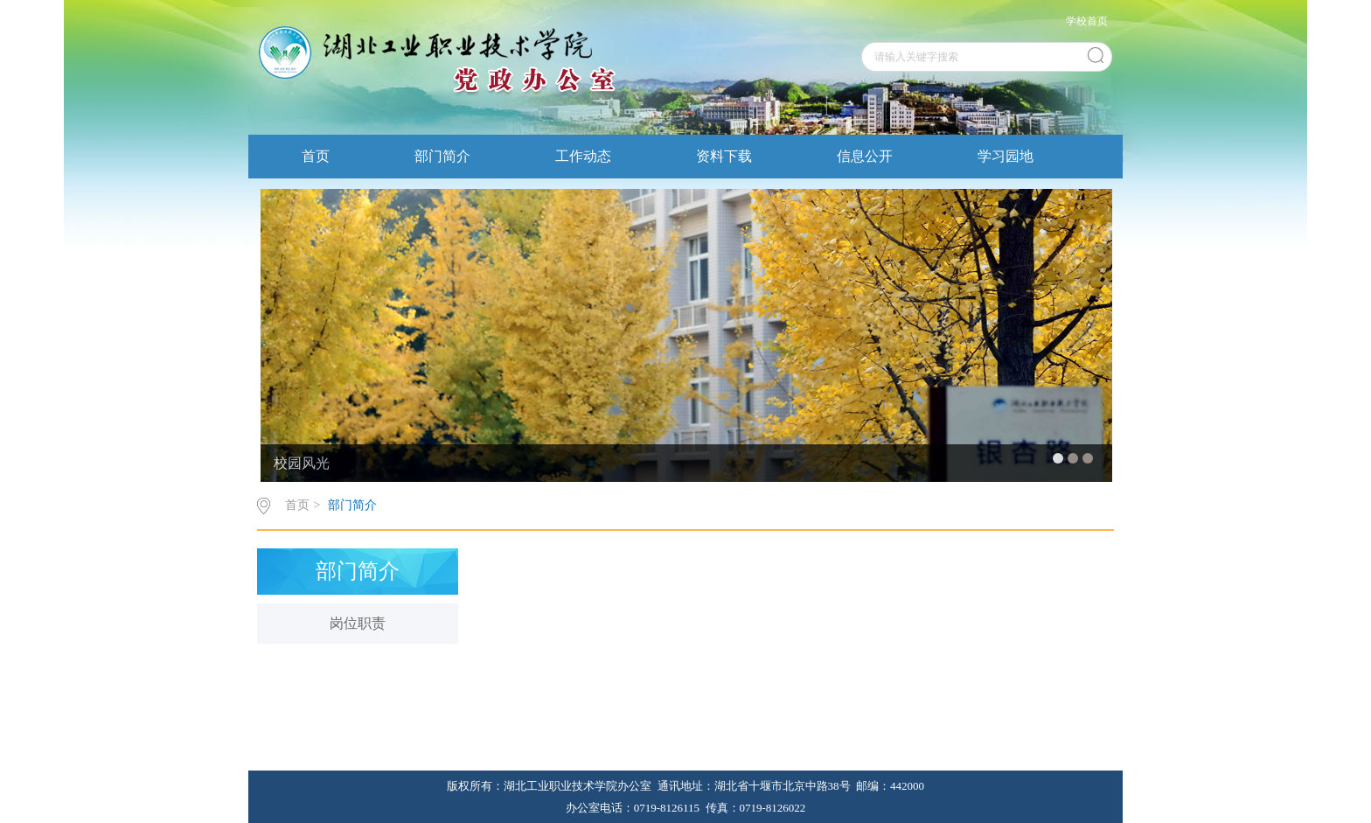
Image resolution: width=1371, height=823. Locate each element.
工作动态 (583, 156)
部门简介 (442, 156)
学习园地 (1005, 156)
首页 (316, 156)
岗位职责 (358, 623)
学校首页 (1087, 21)
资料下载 (724, 156)
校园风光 (302, 463)
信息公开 (865, 156)
